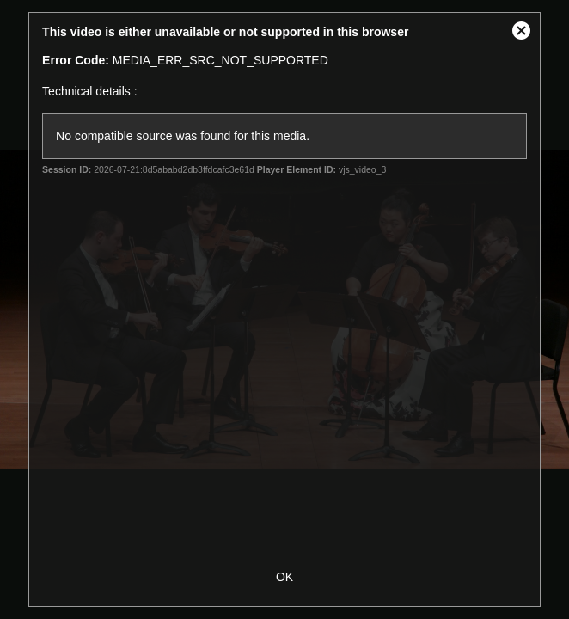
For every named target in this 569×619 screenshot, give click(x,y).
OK (284, 577)
